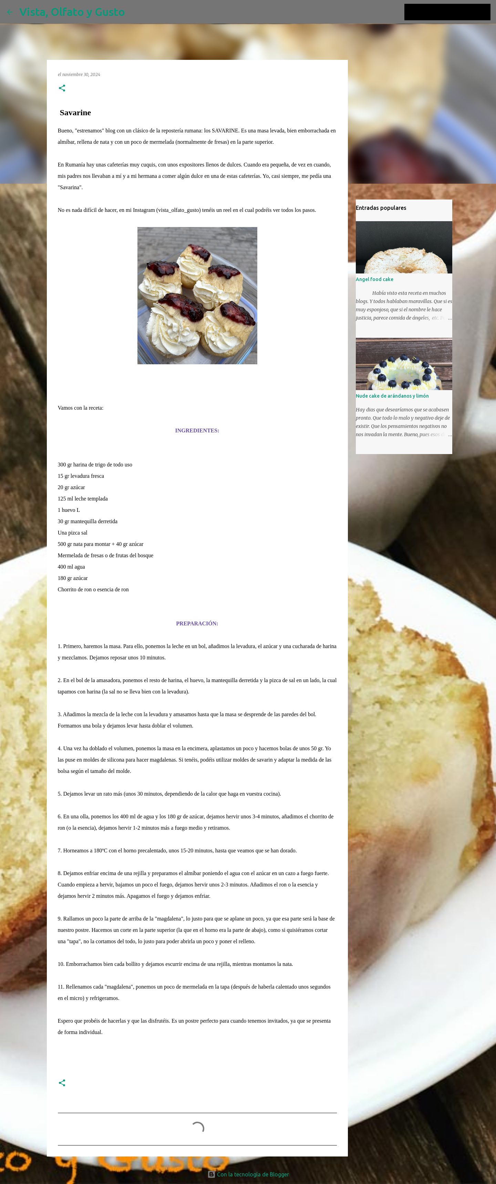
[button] (62, 88)
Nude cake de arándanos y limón (392, 396)
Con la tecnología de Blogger (248, 1174)
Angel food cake (374, 279)
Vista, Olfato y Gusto (72, 12)
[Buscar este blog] (454, 12)
